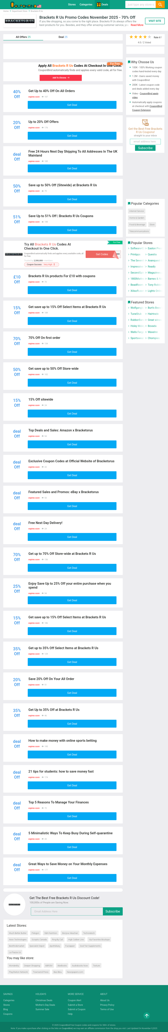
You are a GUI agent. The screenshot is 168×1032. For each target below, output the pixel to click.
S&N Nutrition (50, 933)
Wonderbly (14, 965)
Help (70, 1014)
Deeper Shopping (32, 965)
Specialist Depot (37, 946)
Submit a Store (75, 1005)
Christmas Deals (44, 1000)
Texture (96, 965)
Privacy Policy (107, 1005)
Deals (102, 4)
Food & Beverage (137, 224)
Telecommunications (139, 231)
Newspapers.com (75, 972)
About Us (104, 1000)
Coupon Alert (74, 1000)
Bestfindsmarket (16, 946)
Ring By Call (57, 939)
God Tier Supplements (90, 946)
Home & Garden (136, 218)
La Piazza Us (15, 952)
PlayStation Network (18, 972)
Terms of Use (107, 1009)
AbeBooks (62, 965)
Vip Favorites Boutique (99, 939)
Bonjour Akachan (70, 933)
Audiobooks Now (80, 965)
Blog (5, 1009)
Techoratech (89, 933)
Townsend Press (40, 972)
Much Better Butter (17, 933)
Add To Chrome (59, 78)
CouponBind (67, 1028)
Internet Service (136, 211)
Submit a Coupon (76, 1009)
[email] (77, 911)
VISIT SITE (155, 20)
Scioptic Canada (39, 939)
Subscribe (112, 911)
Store (152, 224)
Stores (72, 4)
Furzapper (70, 946)
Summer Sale (42, 1009)
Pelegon (35, 933)
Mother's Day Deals (45, 1005)
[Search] (160, 4)
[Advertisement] (63, 51)
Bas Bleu (58, 972)
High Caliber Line (76, 939)
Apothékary (55, 946)
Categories (86, 4)
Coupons (7, 1014)
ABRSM (48, 965)
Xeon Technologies (17, 939)
